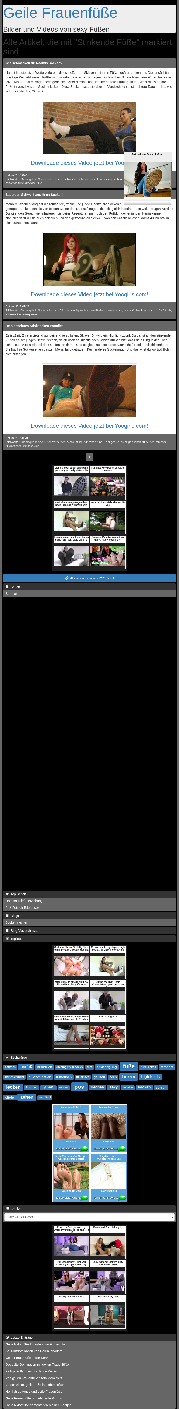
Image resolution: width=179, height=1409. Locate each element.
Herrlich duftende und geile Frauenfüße (34, 1391)
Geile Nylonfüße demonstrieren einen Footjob (39, 1405)
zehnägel (45, 1097)
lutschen (31, 1087)
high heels (150, 1077)
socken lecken (93, 179)
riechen (97, 1087)
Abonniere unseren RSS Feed (89, 578)
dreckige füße (33, 183)
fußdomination (40, 1077)
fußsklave (82, 1077)
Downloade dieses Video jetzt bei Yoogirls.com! (89, 163)
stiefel (9, 1097)
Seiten (13, 587)
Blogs (12, 916)
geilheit (99, 1077)
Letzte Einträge (19, 1337)
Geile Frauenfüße (60, 12)
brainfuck (44, 1067)
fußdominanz (14, 446)
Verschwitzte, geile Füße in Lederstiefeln (35, 1385)
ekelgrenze (30, 314)
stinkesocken (14, 314)
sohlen (161, 1087)
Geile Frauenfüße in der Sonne (28, 1358)
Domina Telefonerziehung (24, 901)
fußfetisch (165, 310)
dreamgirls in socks (69, 1067)
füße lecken (148, 1067)
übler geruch (111, 442)
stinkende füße (15, 183)
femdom (152, 310)
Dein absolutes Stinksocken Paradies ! (35, 326)
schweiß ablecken (135, 310)
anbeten (10, 1067)
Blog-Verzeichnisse (22, 931)
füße (129, 1066)
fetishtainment (14, 1077)
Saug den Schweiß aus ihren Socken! (34, 194)
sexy (113, 1087)
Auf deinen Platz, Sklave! (147, 141)
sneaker (128, 1087)
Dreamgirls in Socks (33, 179)
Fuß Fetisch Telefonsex (22, 907)
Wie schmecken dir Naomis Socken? (34, 63)
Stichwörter (16, 1057)
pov (79, 1087)
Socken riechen (17, 922)
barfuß (26, 1067)
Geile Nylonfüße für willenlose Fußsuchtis (36, 1344)
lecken (13, 1087)
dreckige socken (131, 442)
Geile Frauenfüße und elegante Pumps (34, 1398)
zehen (27, 1097)
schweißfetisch (73, 179)
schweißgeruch (76, 310)
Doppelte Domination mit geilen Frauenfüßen (38, 1364)
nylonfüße (48, 1087)
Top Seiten (16, 894)
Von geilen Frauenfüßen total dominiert (34, 1378)
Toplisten (15, 939)
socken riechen (112, 179)
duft (89, 1067)
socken (144, 1087)
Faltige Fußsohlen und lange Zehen (31, 1371)
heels (113, 1077)
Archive (13, 1209)
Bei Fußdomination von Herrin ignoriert (34, 1351)
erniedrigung (114, 310)
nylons (64, 1087)
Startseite (12, 593)
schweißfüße (55, 179)
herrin (128, 1076)
